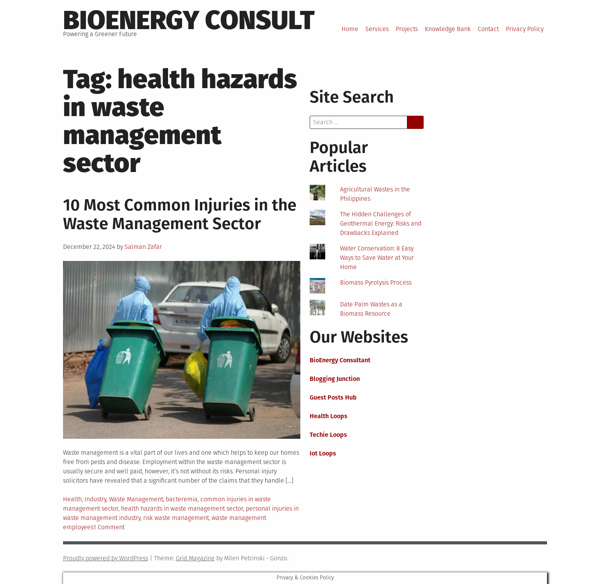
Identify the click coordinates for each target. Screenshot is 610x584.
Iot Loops (323, 453)
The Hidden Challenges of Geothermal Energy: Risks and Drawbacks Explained (380, 223)
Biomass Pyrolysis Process (376, 282)
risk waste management (176, 517)
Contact (488, 29)
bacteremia (182, 499)
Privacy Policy (524, 29)
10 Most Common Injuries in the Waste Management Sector (179, 214)
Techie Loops (328, 434)
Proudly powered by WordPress (105, 558)
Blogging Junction (335, 378)
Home (350, 29)
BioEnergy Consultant (340, 360)
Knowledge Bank (448, 29)
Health (72, 499)
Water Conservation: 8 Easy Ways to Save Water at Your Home (377, 258)
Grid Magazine (195, 558)
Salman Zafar (143, 246)
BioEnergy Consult (189, 20)
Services (377, 29)
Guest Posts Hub (333, 397)
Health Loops (328, 416)
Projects (407, 29)
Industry (95, 499)
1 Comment (108, 527)
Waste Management (136, 499)
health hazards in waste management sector (182, 508)
